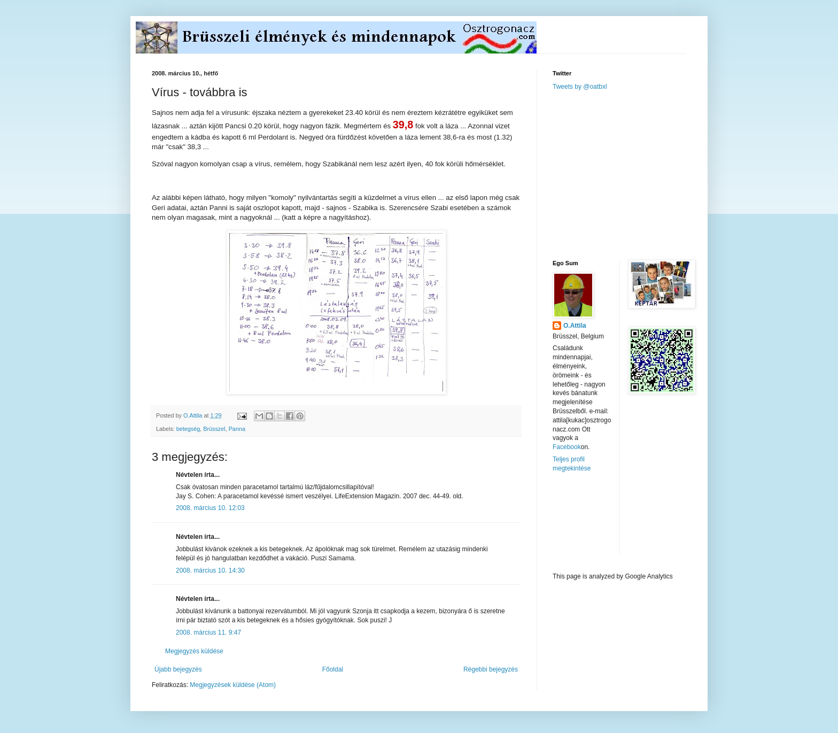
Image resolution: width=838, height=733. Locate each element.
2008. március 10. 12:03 (210, 508)
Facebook (567, 447)
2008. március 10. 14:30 (210, 570)
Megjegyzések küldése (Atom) (233, 685)
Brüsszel (214, 429)
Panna (237, 429)
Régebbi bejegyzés (490, 669)
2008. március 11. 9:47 (208, 632)
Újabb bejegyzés (178, 669)
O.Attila (574, 325)
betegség (188, 429)
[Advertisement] (633, 174)
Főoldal (332, 669)
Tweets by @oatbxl (580, 86)
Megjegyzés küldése (194, 651)
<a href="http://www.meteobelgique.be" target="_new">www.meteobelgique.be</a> (598, 522)
